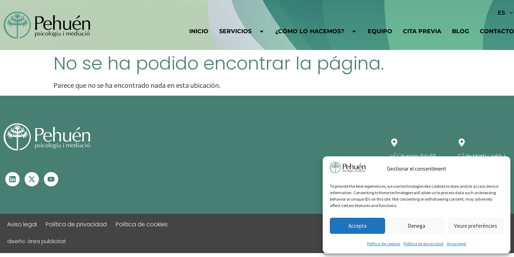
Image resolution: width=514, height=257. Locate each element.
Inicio (198, 31)
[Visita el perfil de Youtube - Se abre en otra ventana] (51, 179)
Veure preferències (475, 225)
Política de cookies (383, 243)
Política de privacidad (423, 243)
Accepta (357, 225)
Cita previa (422, 31)
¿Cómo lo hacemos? (316, 31)
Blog (460, 31)
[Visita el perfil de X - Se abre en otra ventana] (32, 179)
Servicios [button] (241, 31)
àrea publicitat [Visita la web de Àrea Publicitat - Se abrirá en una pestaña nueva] (46, 241)
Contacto (497, 31)
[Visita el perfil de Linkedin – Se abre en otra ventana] (12, 179)
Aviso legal (456, 243)
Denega (416, 225)
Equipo (380, 31)
